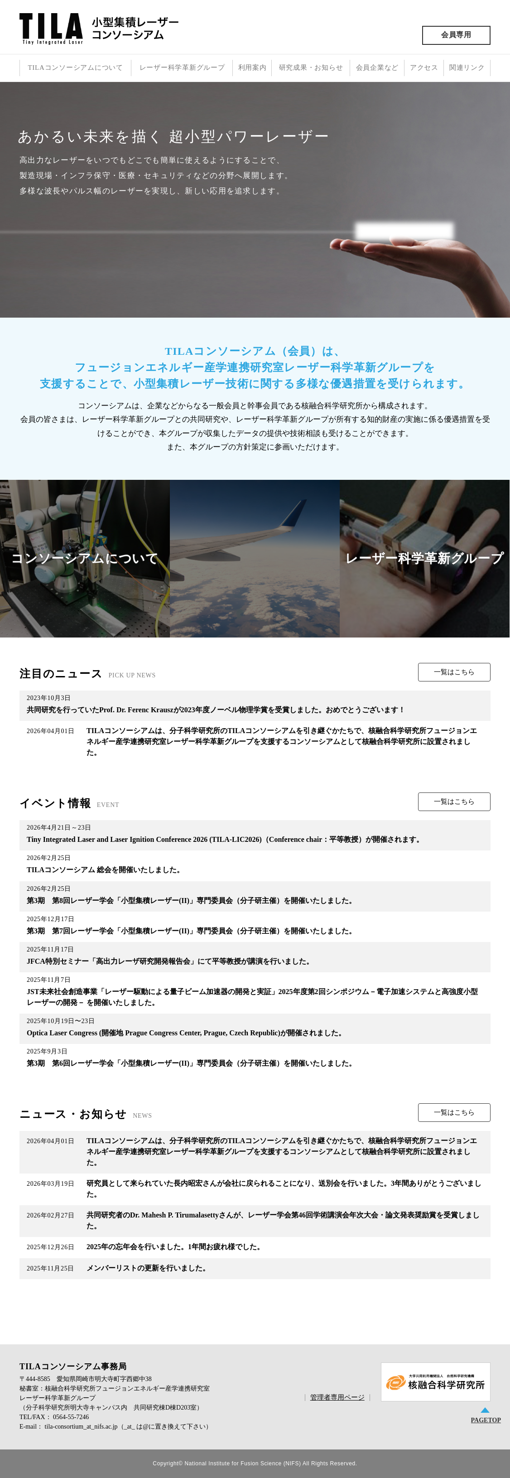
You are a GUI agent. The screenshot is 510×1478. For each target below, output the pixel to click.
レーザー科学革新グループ (182, 67)
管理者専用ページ (337, 1397)
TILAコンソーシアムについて (75, 67)
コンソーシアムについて (85, 558)
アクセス (424, 67)
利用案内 (252, 67)
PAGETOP (486, 1420)
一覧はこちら (454, 672)
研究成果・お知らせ (311, 67)
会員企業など (377, 67)
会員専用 (456, 35)
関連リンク (467, 67)
